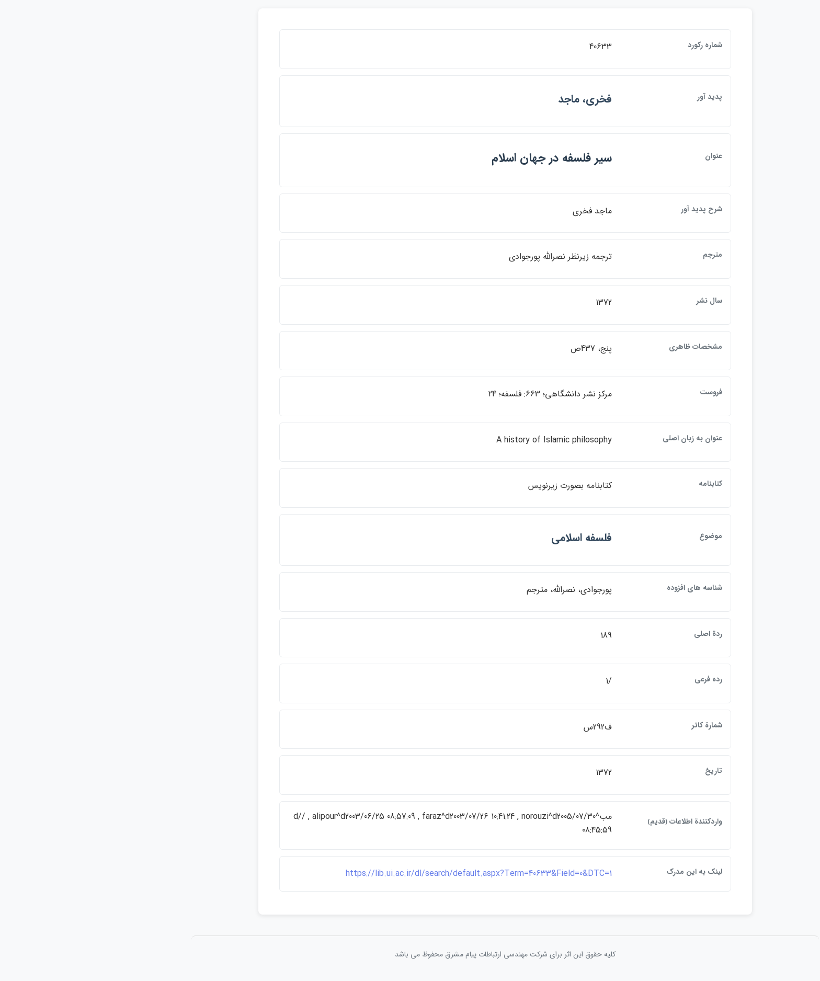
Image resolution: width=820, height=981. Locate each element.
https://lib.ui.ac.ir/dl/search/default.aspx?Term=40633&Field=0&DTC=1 (383, 873)
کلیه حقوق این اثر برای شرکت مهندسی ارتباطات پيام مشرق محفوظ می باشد (410, 954)
